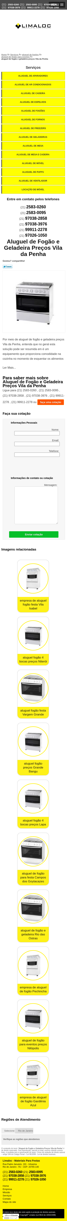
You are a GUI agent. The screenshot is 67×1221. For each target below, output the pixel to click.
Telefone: (37, 453)
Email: (37, 442)
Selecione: (9, 1130)
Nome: (37, 431)
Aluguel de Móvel (33, 163)
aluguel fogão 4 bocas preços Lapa (33, 822)
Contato (7, 1198)
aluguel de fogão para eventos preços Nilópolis (33, 1044)
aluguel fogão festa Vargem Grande (33, 712)
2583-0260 (13, 4)
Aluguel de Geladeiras (33, 137)
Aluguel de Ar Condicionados (33, 84)
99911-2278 (33, 7)
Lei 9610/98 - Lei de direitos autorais (40, 1154)
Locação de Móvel (33, 189)
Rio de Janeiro (25, 1130)
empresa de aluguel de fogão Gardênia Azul (33, 1101)
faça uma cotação (50, 402)
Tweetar (8, 266)
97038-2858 (50, 4)
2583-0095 (31, 4)
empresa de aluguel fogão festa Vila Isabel (33, 604)
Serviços (33, 67)
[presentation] (33, 467)
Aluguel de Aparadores (33, 76)
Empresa (7, 1189)
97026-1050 (52, 7)
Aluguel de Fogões (33, 111)
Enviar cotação (34, 534)
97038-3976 (14, 7)
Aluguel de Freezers (33, 128)
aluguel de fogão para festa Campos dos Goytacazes (33, 877)
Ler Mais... (9, 367)
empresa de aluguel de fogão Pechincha (33, 989)
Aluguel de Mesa (33, 146)
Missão (6, 1192)
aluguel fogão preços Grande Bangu (33, 767)
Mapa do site (9, 1202)
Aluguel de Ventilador (33, 181)
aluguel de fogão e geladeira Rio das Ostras (33, 934)
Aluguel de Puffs (33, 172)
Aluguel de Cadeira (33, 93)
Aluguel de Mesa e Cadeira (33, 154)
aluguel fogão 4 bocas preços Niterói (33, 659)
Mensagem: (36, 504)
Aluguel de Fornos (33, 119)
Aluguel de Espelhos (33, 102)
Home (6, 1186)
